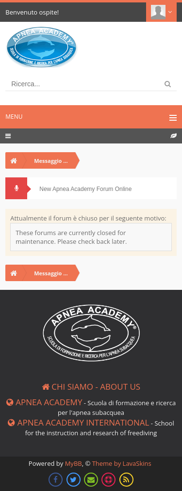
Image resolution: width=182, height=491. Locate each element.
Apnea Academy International (78, 422)
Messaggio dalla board (54, 160)
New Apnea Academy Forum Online (85, 189)
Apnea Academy (44, 402)
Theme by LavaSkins (121, 463)
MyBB (73, 463)
